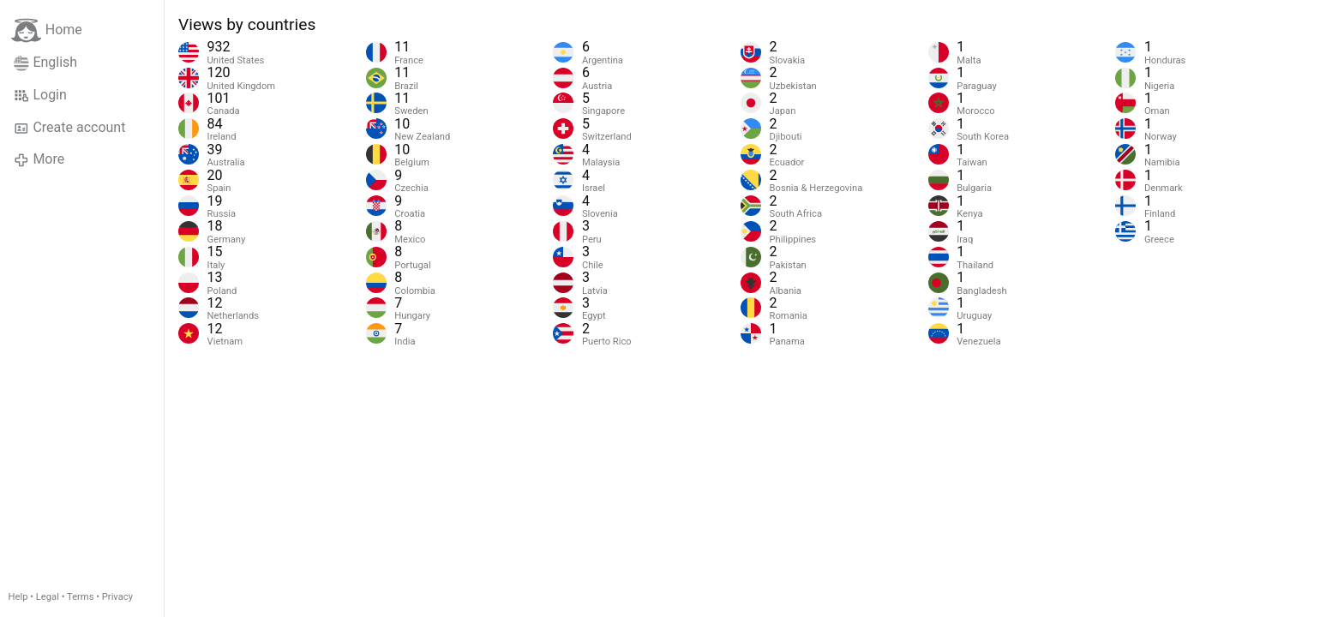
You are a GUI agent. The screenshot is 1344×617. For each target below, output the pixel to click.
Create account (69, 127)
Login (40, 95)
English (45, 62)
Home (46, 30)
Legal (47, 596)
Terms (80, 596)
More (39, 159)
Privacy (117, 596)
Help (18, 596)
